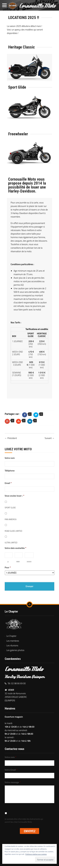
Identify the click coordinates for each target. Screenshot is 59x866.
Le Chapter (11, 636)
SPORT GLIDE (10, 507)
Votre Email (11, 769)
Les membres (13, 640)
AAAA (29, 561)
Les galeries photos (15, 650)
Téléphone (10, 470)
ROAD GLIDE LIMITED (13, 531)
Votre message (13, 782)
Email (8, 483)
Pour (8, 567)
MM (18, 561)
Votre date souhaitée (15, 548)
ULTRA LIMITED (11, 542)
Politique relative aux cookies (36, 854)
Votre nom (10, 458)
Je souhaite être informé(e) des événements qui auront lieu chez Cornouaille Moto (24, 820)
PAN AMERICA (10, 519)
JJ (8, 561)
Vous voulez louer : (14, 495)
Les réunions (12, 645)
